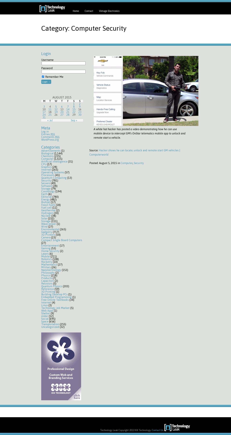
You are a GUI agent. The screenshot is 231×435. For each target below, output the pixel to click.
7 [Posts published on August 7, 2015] (68, 106)
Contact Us (157, 430)
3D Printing (48, 291)
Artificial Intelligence (54, 161)
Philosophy (48, 272)
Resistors (46, 283)
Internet (46, 169)
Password (47, 68)
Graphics (46, 166)
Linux (44, 305)
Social (44, 318)
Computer (47, 158)
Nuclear (46, 215)
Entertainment (50, 245)
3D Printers (48, 234)
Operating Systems (52, 172)
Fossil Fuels (48, 204)
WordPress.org (50, 139)
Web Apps (47, 310)
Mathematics (49, 264)
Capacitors (47, 280)
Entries (48, 134)
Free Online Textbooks (55, 299)
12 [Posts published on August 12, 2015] (56, 109)
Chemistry (47, 156)
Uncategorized (50, 326)
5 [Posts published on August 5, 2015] (56, 106)
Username (47, 59)
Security (46, 180)
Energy (45, 199)
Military (46, 267)
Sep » (74, 120)
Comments (50, 136)
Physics (45, 275)
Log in (45, 131)
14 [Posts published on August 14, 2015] (67, 109)
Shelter (45, 313)
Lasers (45, 253)
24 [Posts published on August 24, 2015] (44, 114)
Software (46, 185)
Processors (47, 175)
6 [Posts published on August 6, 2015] (62, 106)
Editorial (46, 196)
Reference (47, 288)
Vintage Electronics (109, 11)
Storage (46, 188)
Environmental (50, 229)
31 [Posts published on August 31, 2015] (44, 117)
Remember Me (52, 76)
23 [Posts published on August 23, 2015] (79, 112)
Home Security (50, 250)
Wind (44, 226)
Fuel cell (46, 207)
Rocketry (46, 261)
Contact (89, 11)
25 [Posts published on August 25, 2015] (50, 114)
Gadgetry (46, 232)
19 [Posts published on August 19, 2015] (56, 112)
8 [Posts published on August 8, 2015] (74, 106)
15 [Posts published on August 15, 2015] (74, 109)
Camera (46, 237)
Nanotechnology (51, 269)
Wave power (48, 223)
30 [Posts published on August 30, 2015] (79, 114)
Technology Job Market (55, 307)
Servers (45, 183)
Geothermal (48, 210)
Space (44, 321)
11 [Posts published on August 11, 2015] (50, 109)
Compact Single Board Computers (61, 240)
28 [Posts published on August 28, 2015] (67, 114)
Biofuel (45, 202)
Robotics (46, 259)
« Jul (50, 120)
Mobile (45, 256)
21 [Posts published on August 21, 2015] (67, 112)
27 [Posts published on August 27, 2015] (62, 114)
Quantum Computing (54, 177)
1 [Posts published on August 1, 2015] (74, 103)
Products (46, 278)
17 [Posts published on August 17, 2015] (44, 112)
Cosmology (48, 191)
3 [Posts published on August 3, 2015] (44, 106)
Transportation (50, 324)
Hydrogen (47, 213)
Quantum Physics (51, 286)
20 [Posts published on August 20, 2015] (62, 112)
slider (44, 316)
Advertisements (50, 150)
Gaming (46, 248)
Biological (47, 153)
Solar (44, 218)
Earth (44, 194)
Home (76, 11)
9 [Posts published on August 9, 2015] (80, 106)
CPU (43, 164)
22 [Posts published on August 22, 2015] (74, 112)
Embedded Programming (56, 297)
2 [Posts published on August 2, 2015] (80, 103)
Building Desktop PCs (54, 294)
